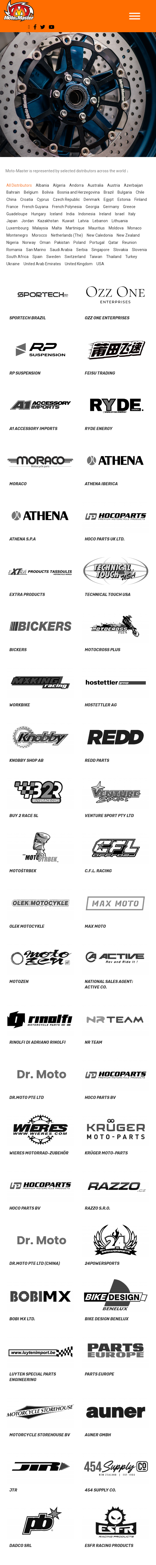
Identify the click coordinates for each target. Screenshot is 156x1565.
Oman (45, 242)
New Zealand (128, 235)
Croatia (26, 199)
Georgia (92, 206)
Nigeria (12, 242)
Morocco (39, 235)
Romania (14, 249)
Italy (131, 214)
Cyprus (43, 199)
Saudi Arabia (61, 249)
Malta (57, 228)
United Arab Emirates (42, 264)
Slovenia (139, 249)
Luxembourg (17, 228)
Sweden (53, 256)
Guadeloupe (16, 214)
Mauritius (96, 228)
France (12, 206)
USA (100, 264)
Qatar (113, 242)
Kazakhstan (48, 221)
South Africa (17, 256)
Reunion (129, 242)
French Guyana (35, 206)
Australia (95, 185)
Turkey (131, 256)
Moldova (116, 228)
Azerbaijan (133, 185)
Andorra (76, 185)
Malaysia (40, 228)
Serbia (82, 249)
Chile (140, 192)
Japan (11, 221)
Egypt (109, 199)
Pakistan (62, 242)
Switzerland (75, 256)
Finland (140, 199)
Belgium (31, 192)
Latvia (83, 221)
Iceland (56, 214)
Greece (129, 206)
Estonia (124, 199)
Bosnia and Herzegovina (78, 192)
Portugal (96, 242)
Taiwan (95, 256)
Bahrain (13, 192)
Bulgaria (124, 192)
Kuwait (68, 221)
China (11, 199)
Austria (113, 185)
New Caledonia (100, 235)
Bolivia (47, 192)
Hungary (38, 214)
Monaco (134, 228)
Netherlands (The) (67, 235)
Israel (119, 214)
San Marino (36, 249)
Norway (29, 242)
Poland (79, 242)
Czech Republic (66, 199)
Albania (42, 185)
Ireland (105, 214)
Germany (111, 206)
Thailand (113, 256)
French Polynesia (67, 206)
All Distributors (19, 185)
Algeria (59, 185)
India (70, 214)
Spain (37, 256)
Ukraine (13, 264)
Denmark (92, 199)
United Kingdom (79, 264)
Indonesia (86, 214)
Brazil (109, 192)
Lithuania (120, 221)
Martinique (75, 228)
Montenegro (17, 235)
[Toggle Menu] (134, 16)
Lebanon (100, 221)
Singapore (100, 249)
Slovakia (120, 249)
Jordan (27, 221)
